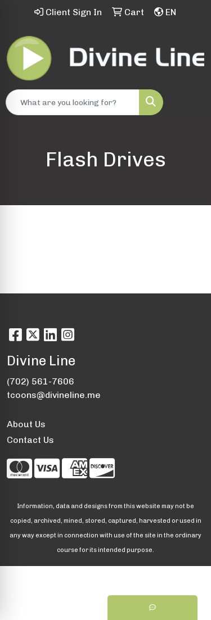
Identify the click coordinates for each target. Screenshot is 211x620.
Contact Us (30, 440)
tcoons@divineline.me (54, 395)
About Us (26, 424)
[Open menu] (188, 102)
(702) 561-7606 (40, 381)
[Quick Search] (73, 102)
